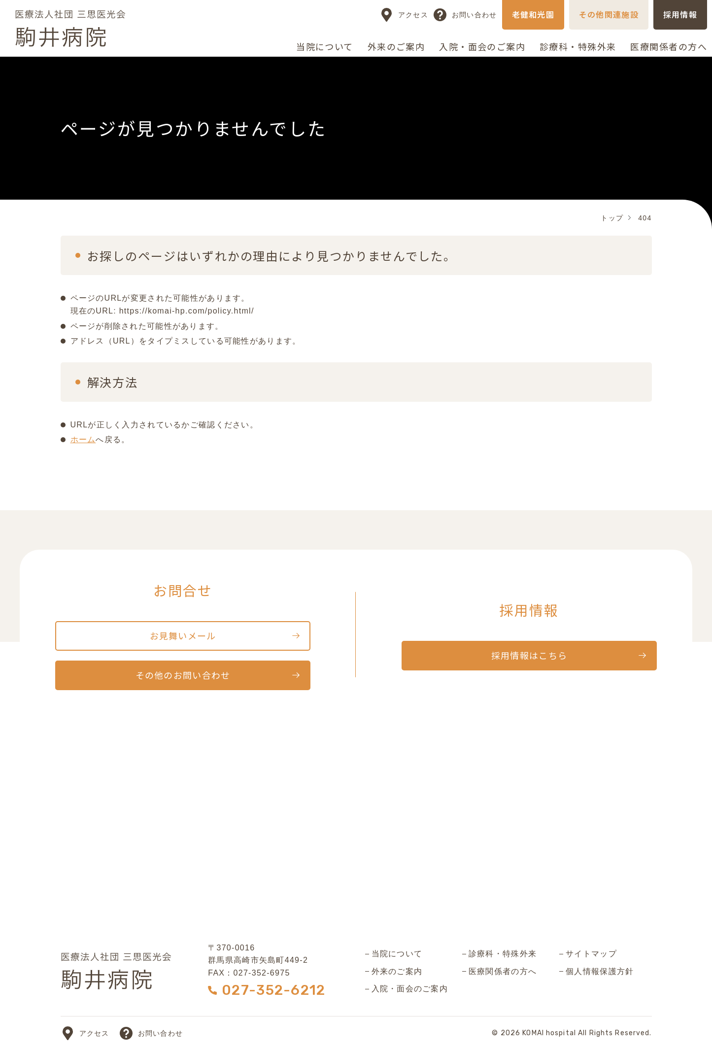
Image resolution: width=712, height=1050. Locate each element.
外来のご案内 (396, 46)
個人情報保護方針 (600, 971)
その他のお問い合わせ (183, 674)
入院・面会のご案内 (482, 46)
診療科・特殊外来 (578, 46)
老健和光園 (533, 14)
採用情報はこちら (529, 655)
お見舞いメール (183, 635)
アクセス (413, 15)
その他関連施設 (609, 14)
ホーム (83, 439)
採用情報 (680, 14)
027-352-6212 (273, 990)
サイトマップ (591, 953)
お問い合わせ (474, 15)
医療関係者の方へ (668, 46)
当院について (324, 46)
